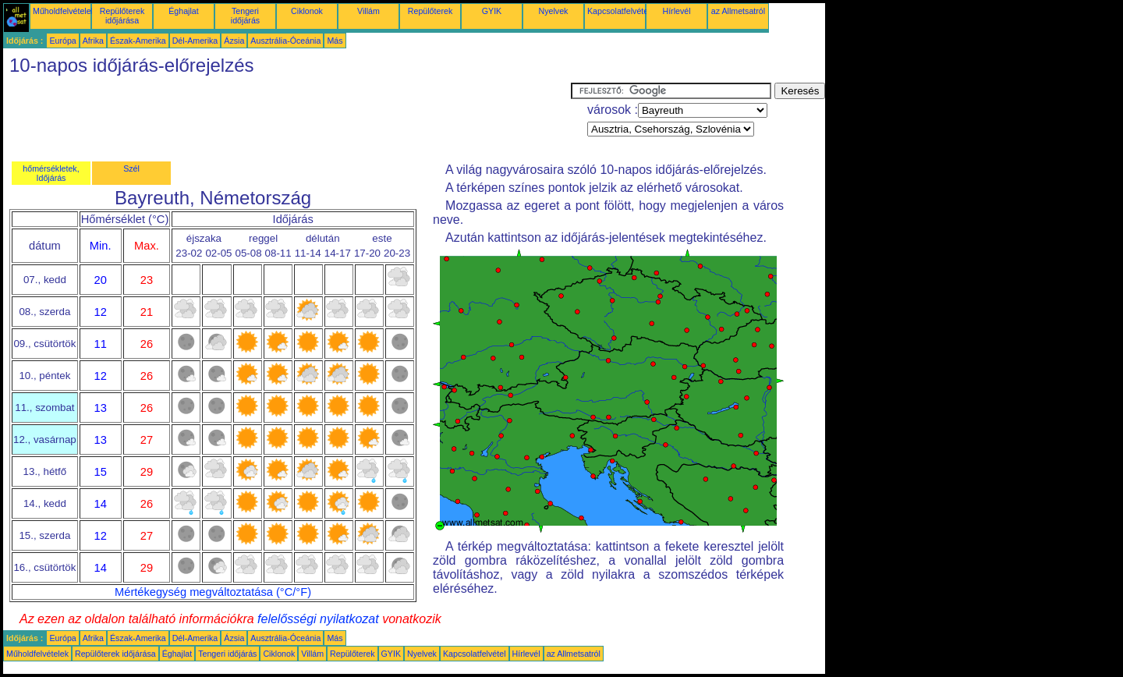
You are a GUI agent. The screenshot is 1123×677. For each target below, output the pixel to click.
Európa (62, 40)
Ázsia (234, 40)
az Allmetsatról (738, 11)
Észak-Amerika (138, 40)
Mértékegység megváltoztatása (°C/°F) (213, 592)
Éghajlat (183, 11)
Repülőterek (430, 11)
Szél (131, 168)
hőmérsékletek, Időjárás (51, 173)
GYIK (491, 11)
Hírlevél (676, 11)
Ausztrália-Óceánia (285, 40)
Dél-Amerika (195, 40)
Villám (368, 11)
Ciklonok (307, 11)
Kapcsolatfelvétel (618, 11)
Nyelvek (554, 11)
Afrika (93, 40)
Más (334, 40)
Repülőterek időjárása (122, 15)
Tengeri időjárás (245, 15)
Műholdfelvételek (64, 11)
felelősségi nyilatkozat (318, 619)
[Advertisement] (287, 118)
